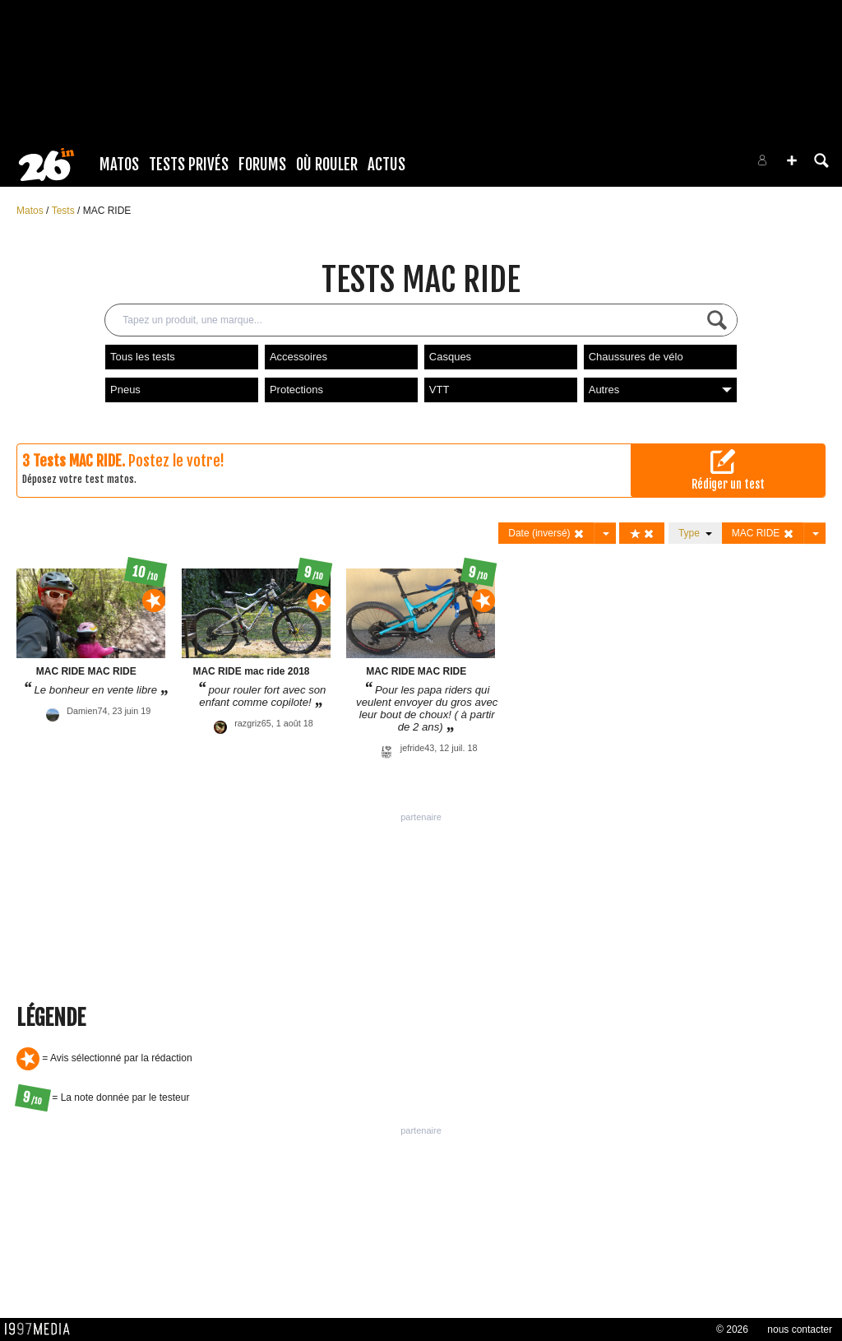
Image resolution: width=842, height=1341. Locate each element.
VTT (439, 389)
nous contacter (799, 1329)
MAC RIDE (107, 210)
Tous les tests (142, 356)
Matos (119, 164)
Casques (450, 356)
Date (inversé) (546, 533)
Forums (262, 164)
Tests (64, 210)
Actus (386, 164)
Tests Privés (189, 164)
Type (695, 533)
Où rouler (327, 164)
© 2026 (732, 1329)
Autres (660, 389)
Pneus (125, 389)
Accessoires (298, 356)
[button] (792, 160)
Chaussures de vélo (636, 356)
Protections (296, 389)
